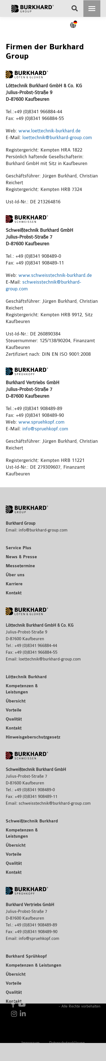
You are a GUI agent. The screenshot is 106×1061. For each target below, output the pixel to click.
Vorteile (13, 710)
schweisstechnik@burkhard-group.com (55, 803)
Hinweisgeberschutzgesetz (33, 737)
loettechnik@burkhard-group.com (57, 137)
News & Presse (21, 557)
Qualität (14, 719)
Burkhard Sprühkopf (26, 956)
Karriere (14, 584)
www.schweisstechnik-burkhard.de (55, 275)
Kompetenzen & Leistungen (33, 965)
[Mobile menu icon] (91, 8)
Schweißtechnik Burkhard (32, 821)
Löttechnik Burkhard (26, 677)
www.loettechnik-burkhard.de (49, 131)
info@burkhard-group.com (43, 530)
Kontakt (13, 593)
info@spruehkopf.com (45, 428)
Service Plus (18, 548)
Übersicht (15, 701)
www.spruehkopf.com (41, 422)
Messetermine (20, 566)
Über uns (15, 575)
